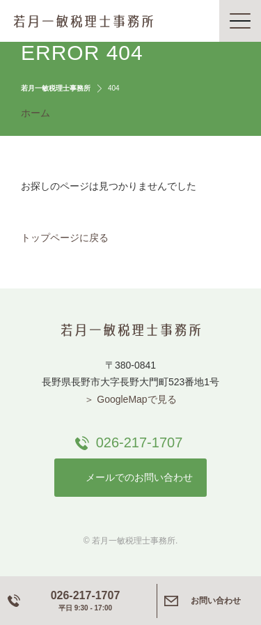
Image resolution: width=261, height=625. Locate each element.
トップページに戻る (65, 237)
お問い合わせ (216, 600)
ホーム (35, 112)
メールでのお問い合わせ (139, 477)
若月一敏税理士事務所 (83, 21)
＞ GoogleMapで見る (130, 399)
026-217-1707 (139, 442)
